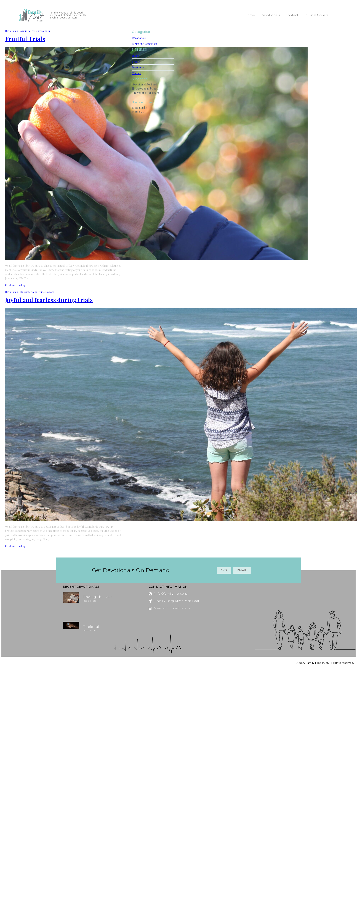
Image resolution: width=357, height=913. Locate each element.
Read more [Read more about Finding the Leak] (90, 600)
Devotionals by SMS (145, 88)
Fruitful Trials (25, 38)
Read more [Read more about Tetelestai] (90, 630)
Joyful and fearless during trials (49, 299)
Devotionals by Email (145, 84)
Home (250, 15)
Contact (292, 15)
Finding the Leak (98, 597)
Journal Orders (316, 15)
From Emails (139, 107)
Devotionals (270, 15)
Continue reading (15, 285)
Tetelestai (91, 627)
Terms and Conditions (145, 43)
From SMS (138, 112)
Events (136, 61)
